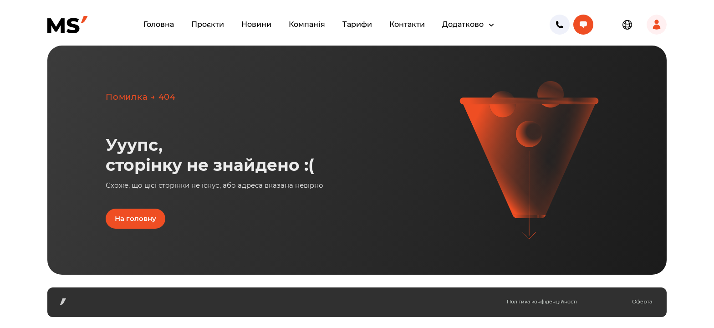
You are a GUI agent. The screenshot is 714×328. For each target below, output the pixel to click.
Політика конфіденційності (542, 301)
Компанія (307, 24)
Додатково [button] (463, 24)
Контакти (407, 24)
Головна (158, 24)
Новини (256, 24)
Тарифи (357, 24)
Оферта (642, 301)
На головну (135, 218)
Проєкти (207, 24)
